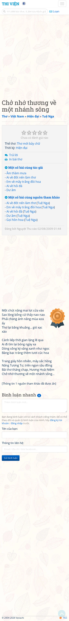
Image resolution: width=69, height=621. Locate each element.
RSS (63, 617)
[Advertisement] (34, 56)
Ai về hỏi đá (14, 186)
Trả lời (13, 155)
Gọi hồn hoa (15, 220)
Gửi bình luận (10, 458)
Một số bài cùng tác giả (24, 167)
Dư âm (11, 190)
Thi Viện (10, 3)
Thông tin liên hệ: (13, 443)
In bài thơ (15, 159)
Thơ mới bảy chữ (28, 144)
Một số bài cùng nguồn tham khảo (32, 197)
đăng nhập (17, 423)
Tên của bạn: (10, 428)
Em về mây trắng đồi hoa (23, 182)
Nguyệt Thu (24, 228)
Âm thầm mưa (16, 173)
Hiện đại (21, 148)
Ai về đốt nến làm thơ (21, 177)
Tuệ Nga (43, 203)
